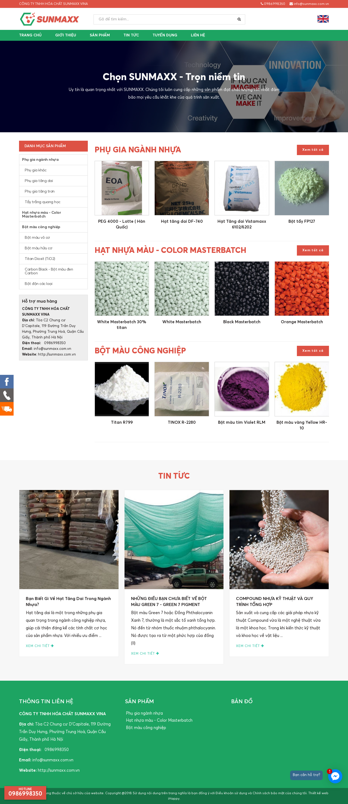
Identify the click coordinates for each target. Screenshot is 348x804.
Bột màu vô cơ (37, 238)
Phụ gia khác (35, 170)
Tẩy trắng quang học (42, 202)
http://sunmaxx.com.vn (57, 354)
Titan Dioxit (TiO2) (40, 259)
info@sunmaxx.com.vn (309, 4)
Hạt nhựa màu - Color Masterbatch (41, 214)
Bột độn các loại (38, 284)
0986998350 (273, 4)
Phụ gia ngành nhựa (40, 160)
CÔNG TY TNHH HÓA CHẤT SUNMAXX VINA (53, 4)
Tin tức (131, 35)
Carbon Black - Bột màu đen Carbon (49, 271)
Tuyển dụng (165, 35)
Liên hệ (198, 35)
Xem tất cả (313, 150)
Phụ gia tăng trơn (40, 191)
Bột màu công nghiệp (41, 227)
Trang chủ (30, 35)
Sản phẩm (100, 35)
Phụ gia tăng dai (39, 181)
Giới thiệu (65, 35)
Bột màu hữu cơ (38, 248)
